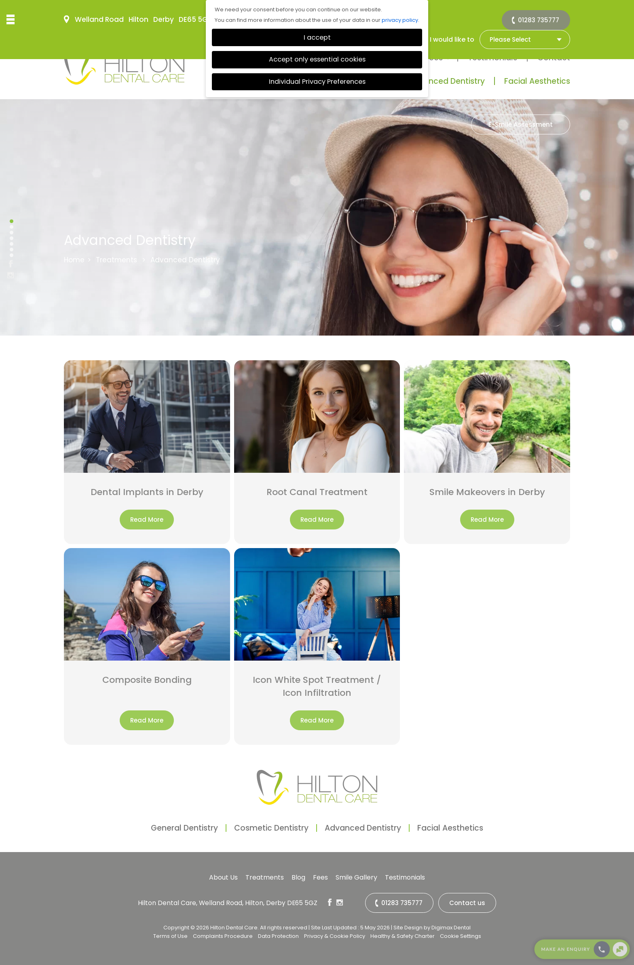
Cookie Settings (460, 936)
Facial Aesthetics (537, 81)
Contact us (467, 903)
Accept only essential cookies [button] (317, 59)
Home (74, 260)
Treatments (116, 260)
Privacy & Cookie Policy (334, 936)
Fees (320, 877)
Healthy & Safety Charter (402, 936)
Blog (298, 877)
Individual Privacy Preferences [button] (317, 81)
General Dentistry (184, 828)
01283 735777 (538, 20)
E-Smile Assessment (520, 124)
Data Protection (278, 936)
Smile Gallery (356, 877)
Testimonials (405, 877)
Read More (146, 519)
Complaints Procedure (223, 936)
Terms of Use (170, 936)
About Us (223, 877)
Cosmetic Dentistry (271, 828)
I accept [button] (317, 37)
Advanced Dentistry (446, 81)
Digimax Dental (451, 927)
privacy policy (400, 20)
